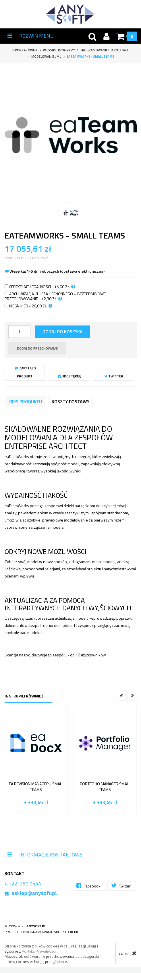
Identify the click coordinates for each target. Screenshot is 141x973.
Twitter (113, 376)
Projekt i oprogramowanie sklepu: (41, 932)
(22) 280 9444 (25, 883)
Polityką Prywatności (39, 951)
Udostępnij (69, 376)
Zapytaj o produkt (25, 372)
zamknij (128, 953)
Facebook (88, 885)
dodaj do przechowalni (37, 348)
